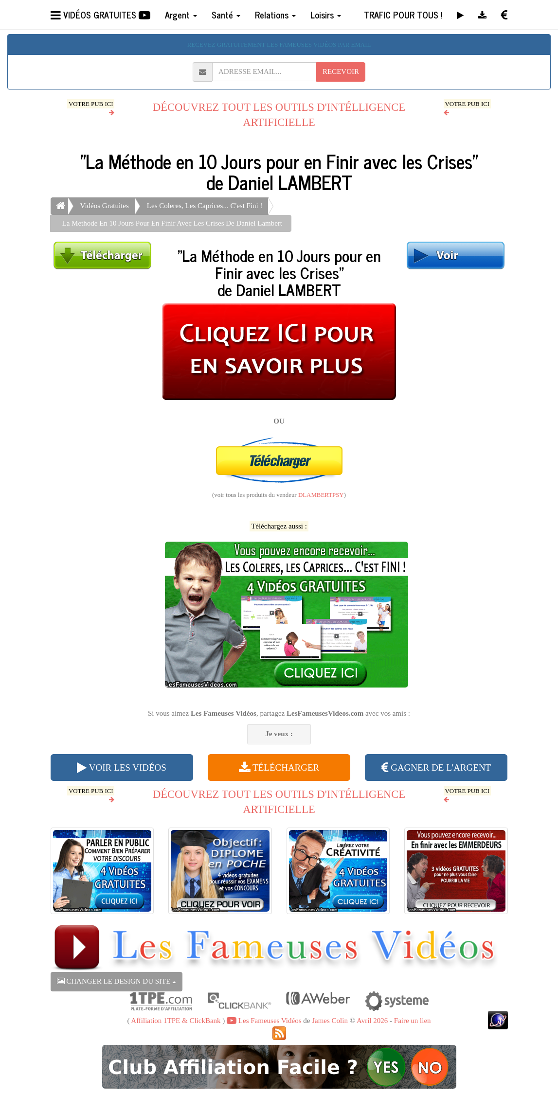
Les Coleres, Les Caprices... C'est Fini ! (205, 206)
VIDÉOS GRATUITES (100, 14)
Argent (181, 14)
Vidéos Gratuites (104, 206)
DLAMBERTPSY (321, 495)
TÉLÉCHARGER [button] (279, 767)
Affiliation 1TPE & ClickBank (175, 1020)
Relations (275, 14)
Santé (226, 14)
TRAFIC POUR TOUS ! (403, 14)
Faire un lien (412, 1020)
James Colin (330, 1020)
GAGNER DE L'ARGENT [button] (436, 767)
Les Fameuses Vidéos (264, 1020)
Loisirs (325, 14)
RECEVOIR (341, 71)
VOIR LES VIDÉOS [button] (121, 767)
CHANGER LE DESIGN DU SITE (117, 981)
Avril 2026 (372, 1020)
